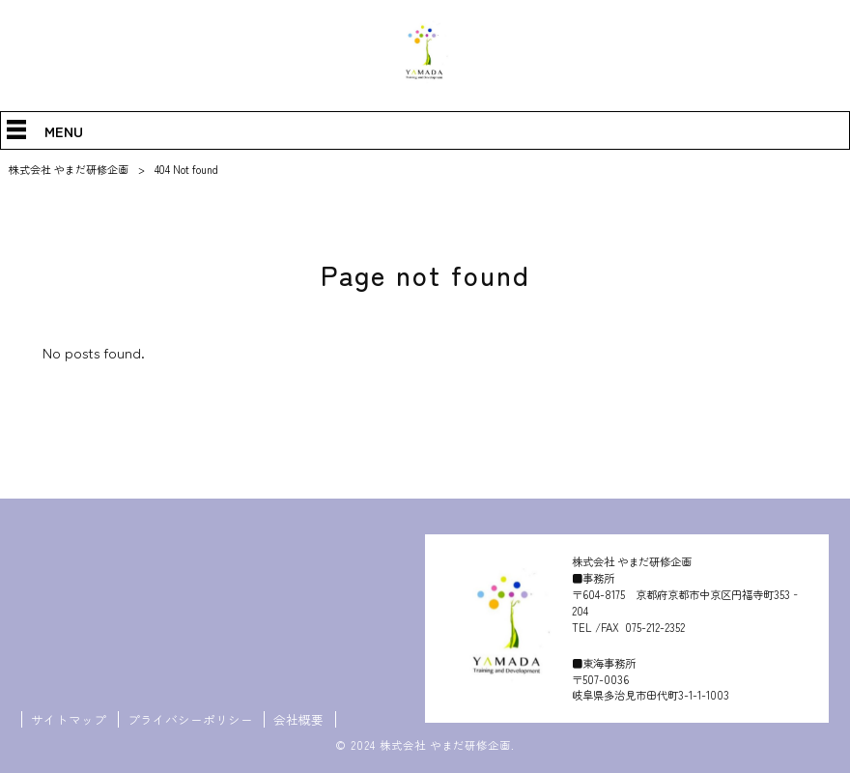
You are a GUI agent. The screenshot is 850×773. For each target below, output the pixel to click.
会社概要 (298, 720)
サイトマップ (68, 720)
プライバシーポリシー (190, 720)
